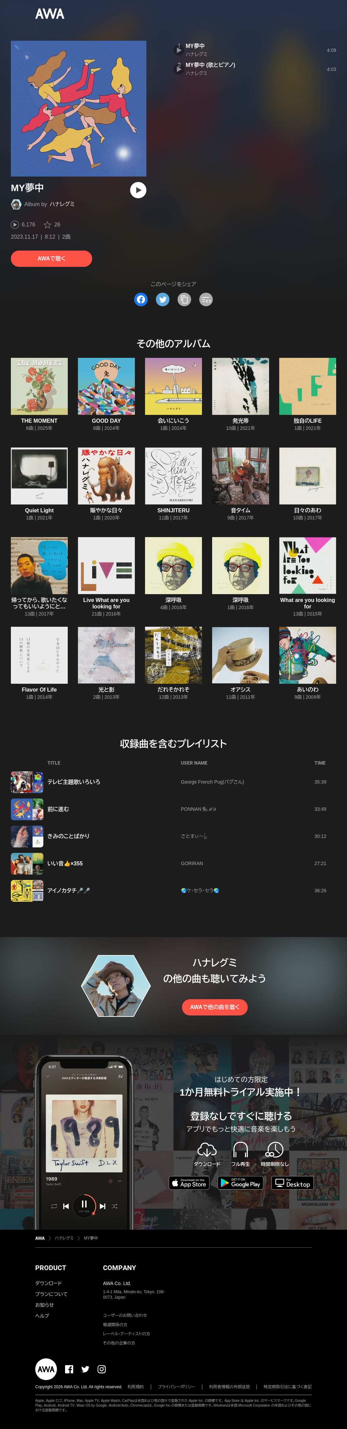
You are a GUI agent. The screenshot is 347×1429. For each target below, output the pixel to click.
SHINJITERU (173, 510)
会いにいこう (173, 421)
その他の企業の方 (119, 1343)
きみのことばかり (68, 836)
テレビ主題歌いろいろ (73, 782)
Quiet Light (39, 510)
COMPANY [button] (119, 1268)
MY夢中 (195, 46)
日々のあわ (307, 510)
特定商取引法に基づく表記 (288, 1387)
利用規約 (136, 1387)
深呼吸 (173, 600)
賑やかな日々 (106, 510)
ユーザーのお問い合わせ (125, 1315)
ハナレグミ (62, 204)
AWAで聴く (51, 258)
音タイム (240, 510)
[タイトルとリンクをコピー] (184, 299)
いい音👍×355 (65, 863)
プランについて (51, 1294)
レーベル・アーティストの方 (126, 1334)
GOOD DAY (106, 421)
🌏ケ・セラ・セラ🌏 (200, 890)
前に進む (58, 809)
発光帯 (240, 421)
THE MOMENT (39, 421)
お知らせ (44, 1305)
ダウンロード (48, 1283)
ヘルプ (42, 1316)
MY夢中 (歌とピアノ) (210, 65)
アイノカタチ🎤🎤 (68, 891)
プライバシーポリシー (177, 1387)
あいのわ (308, 690)
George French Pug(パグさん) (212, 782)
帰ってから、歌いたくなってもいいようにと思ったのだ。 (39, 606)
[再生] (138, 190)
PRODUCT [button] (50, 1268)
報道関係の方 (115, 1324)
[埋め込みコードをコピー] (206, 299)
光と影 (106, 690)
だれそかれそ (174, 690)
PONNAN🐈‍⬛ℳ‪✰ (199, 809)
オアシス (240, 690)
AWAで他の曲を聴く (215, 1007)
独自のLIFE (308, 421)
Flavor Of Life (39, 690)
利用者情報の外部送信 (229, 1387)
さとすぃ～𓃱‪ (194, 836)
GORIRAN (192, 863)
